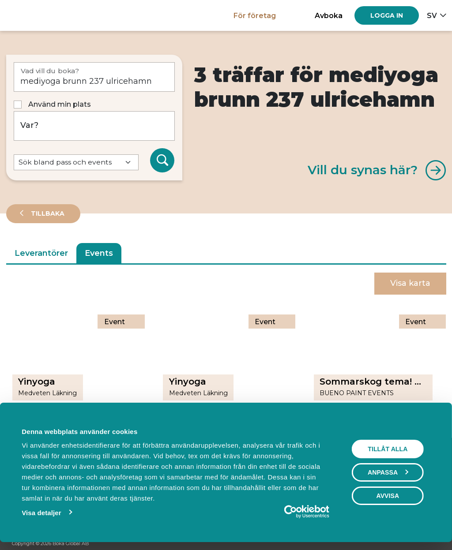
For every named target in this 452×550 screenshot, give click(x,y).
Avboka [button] (329, 15)
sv (432, 15)
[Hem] (37, 15)
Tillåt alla (390, 449)
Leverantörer (41, 253)
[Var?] (94, 126)
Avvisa (389, 495)
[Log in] (386, 15)
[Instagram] (418, 543)
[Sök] (162, 160)
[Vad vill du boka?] (94, 77)
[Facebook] (402, 543)
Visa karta (410, 283)
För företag (255, 15)
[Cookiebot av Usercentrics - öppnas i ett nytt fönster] (292, 511)
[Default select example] (76, 162)
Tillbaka (46, 213)
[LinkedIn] (435, 543)
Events (99, 253)
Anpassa (390, 472)
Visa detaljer (39, 512)
